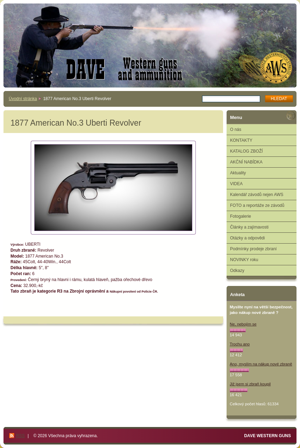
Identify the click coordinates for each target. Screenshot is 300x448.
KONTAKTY (241, 140)
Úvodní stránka (23, 98)
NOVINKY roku (244, 259)
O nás (235, 129)
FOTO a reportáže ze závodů (257, 205)
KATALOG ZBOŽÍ (246, 151)
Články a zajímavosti (249, 227)
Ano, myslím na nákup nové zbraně (261, 364)
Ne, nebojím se (243, 324)
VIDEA (236, 183)
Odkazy (237, 270)
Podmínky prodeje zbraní (253, 248)
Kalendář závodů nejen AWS (256, 194)
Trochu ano (240, 344)
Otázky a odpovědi (247, 238)
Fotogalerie (240, 216)
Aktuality (238, 172)
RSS (20, 435)
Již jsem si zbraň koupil (250, 384)
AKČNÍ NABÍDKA (246, 162)
